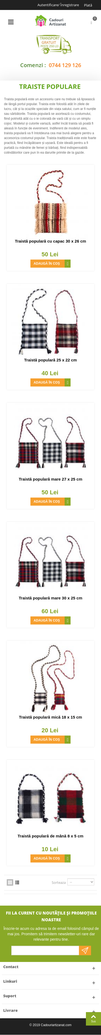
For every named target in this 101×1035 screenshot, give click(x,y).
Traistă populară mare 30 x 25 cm (50, 598)
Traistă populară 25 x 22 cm (50, 360)
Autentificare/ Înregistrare (58, 4)
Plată (88, 5)
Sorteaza (59, 882)
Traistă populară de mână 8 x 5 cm (50, 836)
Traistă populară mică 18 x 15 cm (50, 717)
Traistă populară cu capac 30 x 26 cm (50, 241)
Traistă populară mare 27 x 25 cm (50, 479)
